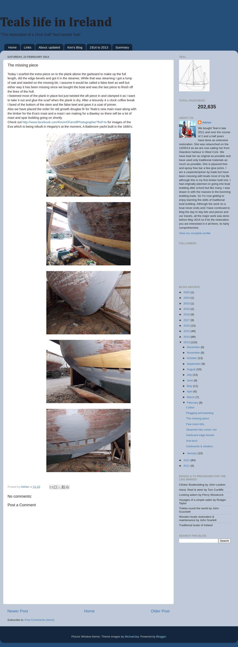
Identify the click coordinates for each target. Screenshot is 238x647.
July (190, 374)
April (190, 391)
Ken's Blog (74, 47)
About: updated (49, 47)
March (191, 397)
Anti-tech (191, 440)
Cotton (190, 407)
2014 (187, 336)
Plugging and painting (200, 413)
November (194, 352)
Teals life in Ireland (56, 22)
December (194, 347)
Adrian (206, 122)
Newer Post (17, 611)
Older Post (160, 611)
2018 (187, 314)
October (192, 358)
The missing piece (197, 418)
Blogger (161, 636)
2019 (187, 309)
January (192, 453)
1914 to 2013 (99, 47)
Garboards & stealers (199, 446)
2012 (187, 460)
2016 (187, 325)
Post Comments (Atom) (39, 619)
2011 (187, 465)
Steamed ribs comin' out (201, 429)
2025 (187, 292)
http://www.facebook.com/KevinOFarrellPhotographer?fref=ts (64, 122)
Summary (122, 47)
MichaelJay (132, 636)
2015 (187, 331)
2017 (187, 320)
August (192, 369)
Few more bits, (195, 424)
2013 (187, 342)
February (193, 402)
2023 (187, 303)
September (194, 363)
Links (27, 47)
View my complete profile (195, 233)
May (190, 386)
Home (12, 47)
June (190, 380)
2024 (187, 297)
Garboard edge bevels (200, 435)
